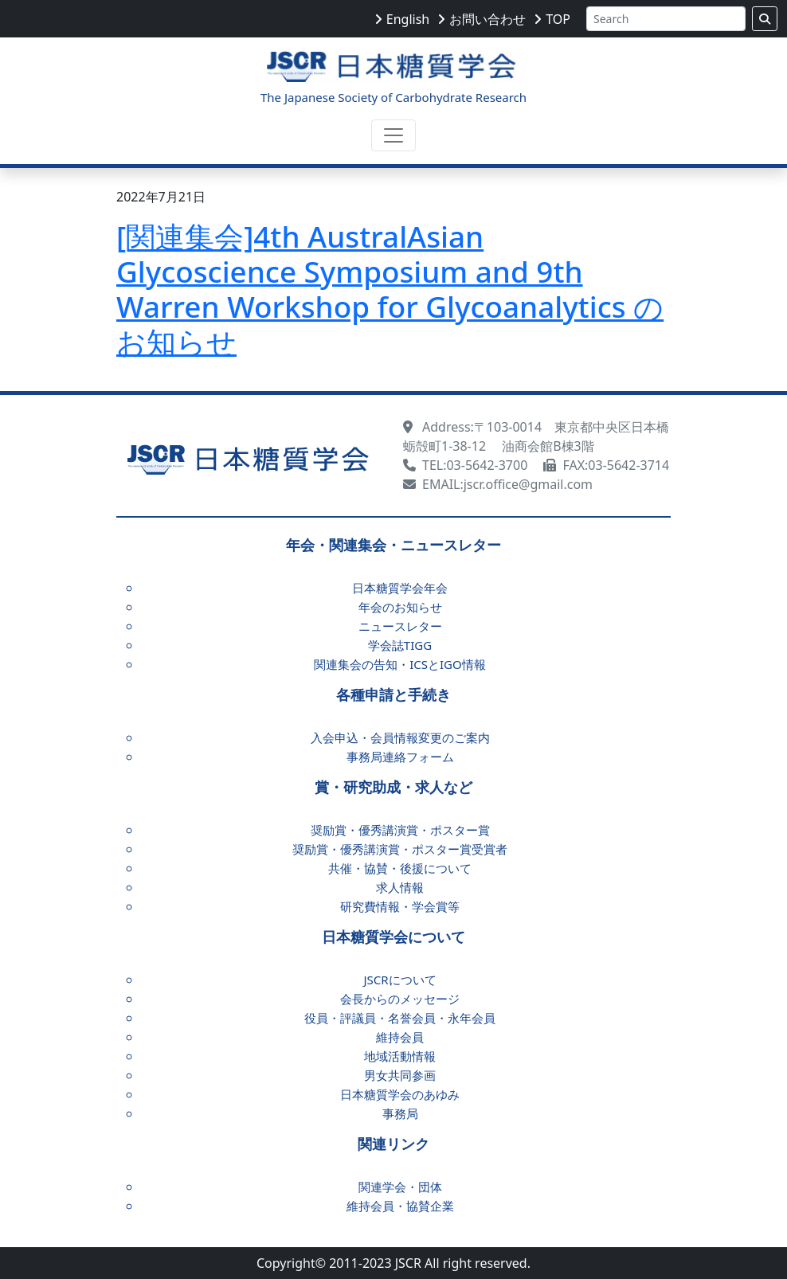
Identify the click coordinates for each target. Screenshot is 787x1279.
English (407, 19)
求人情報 (400, 887)
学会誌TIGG (400, 645)
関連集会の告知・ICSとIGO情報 (400, 664)
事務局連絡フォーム (400, 757)
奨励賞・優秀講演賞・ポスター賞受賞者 (399, 849)
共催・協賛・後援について (400, 868)
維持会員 (400, 1037)
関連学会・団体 (400, 1187)
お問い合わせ (487, 19)
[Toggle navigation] (393, 135)
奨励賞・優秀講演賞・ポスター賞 (400, 830)
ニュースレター (400, 626)
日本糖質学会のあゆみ (400, 1094)
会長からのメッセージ (400, 999)
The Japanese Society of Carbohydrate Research (393, 97)
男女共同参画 (400, 1075)
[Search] (666, 18)
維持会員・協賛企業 (400, 1206)
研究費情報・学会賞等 (400, 906)
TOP (558, 19)
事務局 (400, 1113)
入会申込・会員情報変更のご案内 (400, 737)
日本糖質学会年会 (400, 588)
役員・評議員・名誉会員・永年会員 (399, 1018)
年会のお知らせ (400, 607)
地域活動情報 (400, 1056)
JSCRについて (399, 980)
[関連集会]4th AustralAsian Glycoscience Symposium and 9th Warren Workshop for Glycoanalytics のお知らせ (390, 289)
